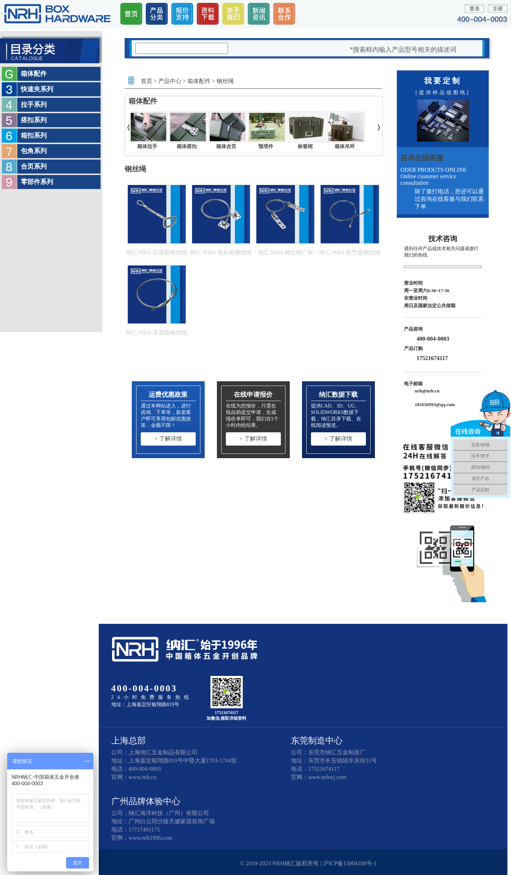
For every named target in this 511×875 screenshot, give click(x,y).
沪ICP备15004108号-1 (350, 863)
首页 (146, 81)
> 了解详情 (168, 439)
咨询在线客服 (421, 158)
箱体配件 (198, 81)
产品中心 (169, 81)
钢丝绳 (225, 81)
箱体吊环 (345, 146)
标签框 (305, 146)
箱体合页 (226, 146)
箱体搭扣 (187, 146)
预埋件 (265, 146)
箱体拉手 (147, 146)
